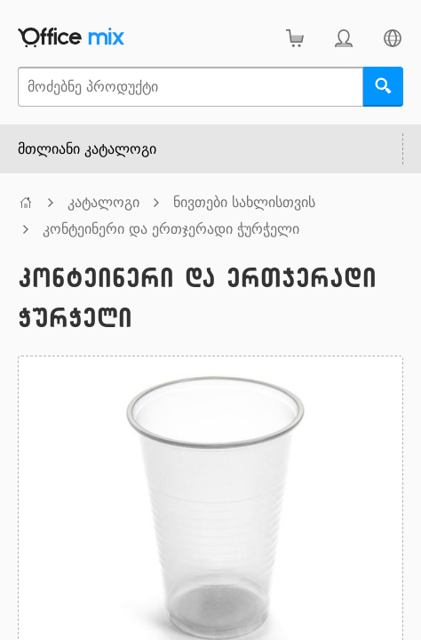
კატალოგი (103, 202)
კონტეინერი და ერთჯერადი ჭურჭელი (171, 228)
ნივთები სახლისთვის (244, 202)
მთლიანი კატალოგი (87, 148)
